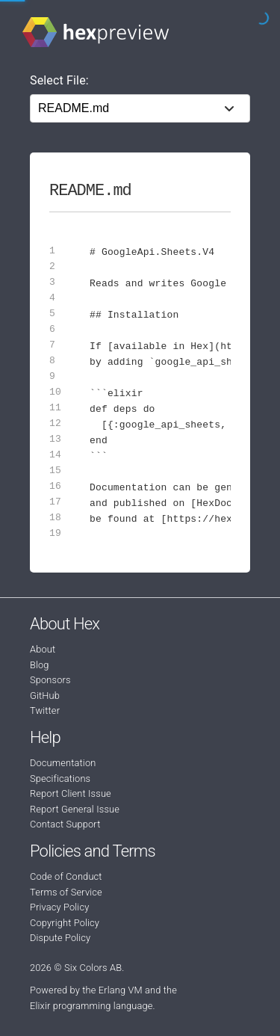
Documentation (63, 762)
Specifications (60, 778)
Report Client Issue (70, 793)
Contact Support (65, 824)
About (42, 649)
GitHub (45, 695)
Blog (39, 664)
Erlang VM (121, 990)
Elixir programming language (91, 1005)
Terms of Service (66, 892)
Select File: (59, 80)
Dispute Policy (60, 937)
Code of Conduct (66, 876)
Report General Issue (74, 809)
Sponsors (50, 679)
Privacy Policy (59, 907)
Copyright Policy (64, 922)
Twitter (45, 710)
